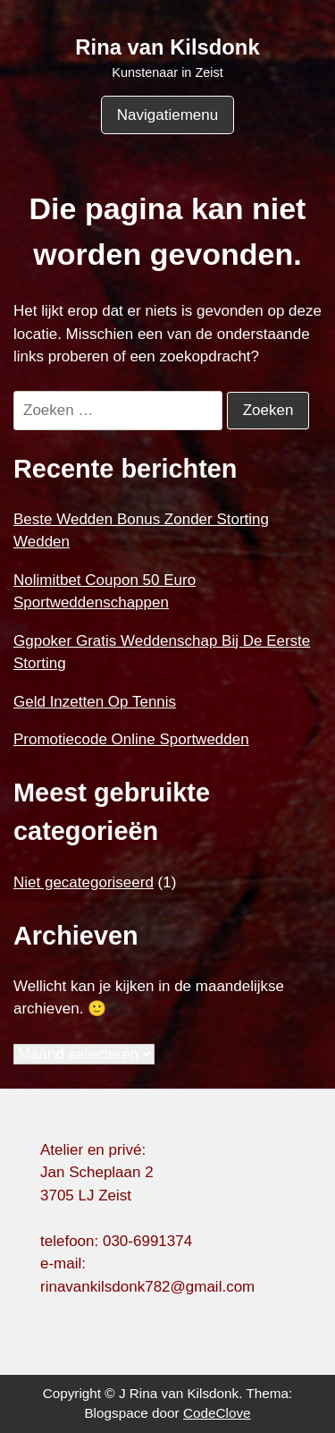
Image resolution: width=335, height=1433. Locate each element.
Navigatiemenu (167, 114)
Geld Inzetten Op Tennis (94, 701)
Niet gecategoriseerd (83, 882)
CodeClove (217, 1412)
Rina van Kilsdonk (167, 47)
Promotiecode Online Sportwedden (131, 739)
